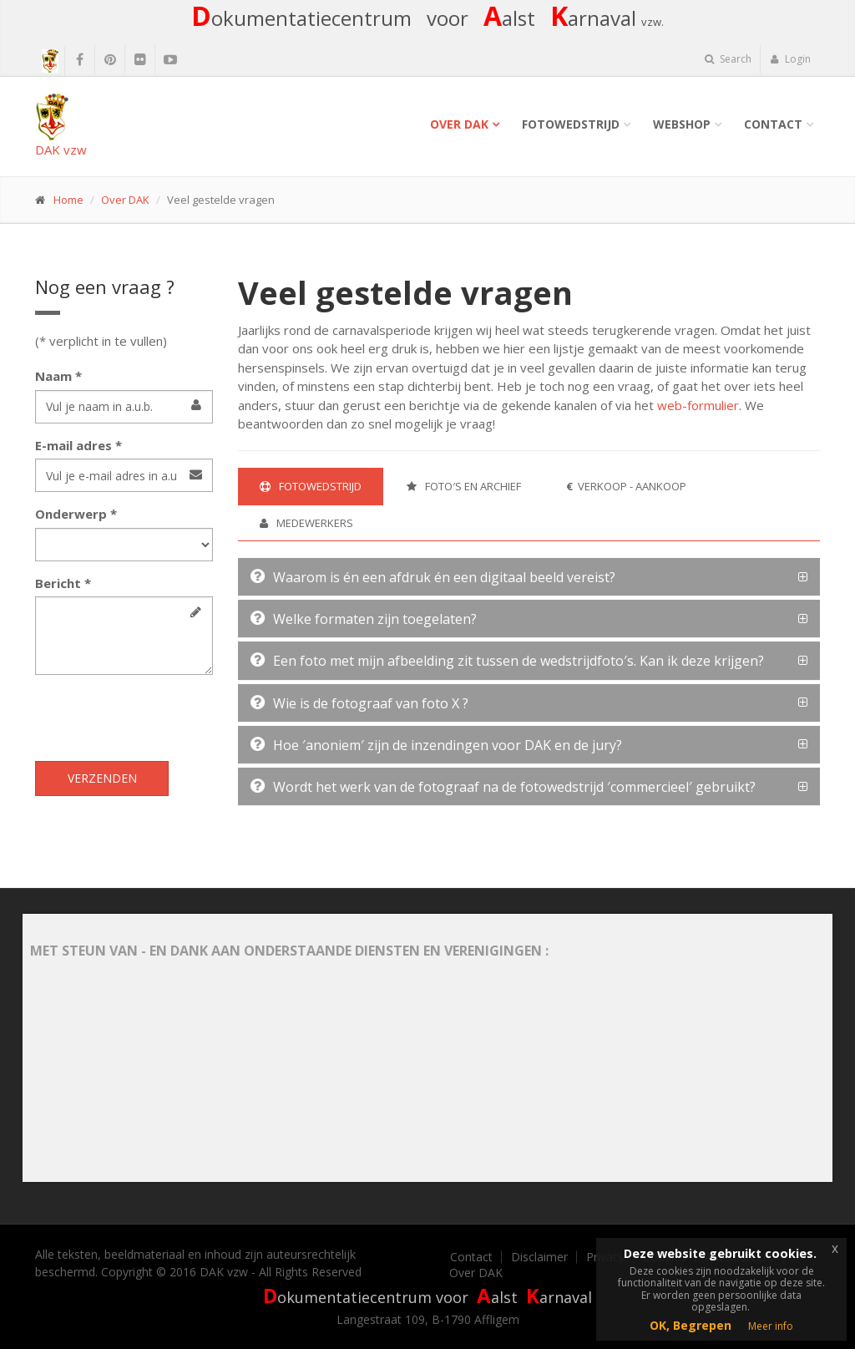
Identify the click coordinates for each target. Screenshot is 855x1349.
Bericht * (63, 583)
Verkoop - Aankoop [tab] (626, 486)
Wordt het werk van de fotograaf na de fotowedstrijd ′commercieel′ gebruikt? (503, 787)
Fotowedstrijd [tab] (311, 486)
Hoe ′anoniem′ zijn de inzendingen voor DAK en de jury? (436, 745)
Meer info (770, 1326)
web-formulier (698, 405)
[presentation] (162, 720)
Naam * (58, 376)
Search (728, 59)
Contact (773, 124)
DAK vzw (61, 126)
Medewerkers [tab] (306, 522)
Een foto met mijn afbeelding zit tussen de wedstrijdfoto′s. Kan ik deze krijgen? (507, 661)
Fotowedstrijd (571, 124)
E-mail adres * (78, 445)
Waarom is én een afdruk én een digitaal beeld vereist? (432, 577)
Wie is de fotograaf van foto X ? (359, 703)
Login (790, 59)
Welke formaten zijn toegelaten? (363, 619)
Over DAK (459, 124)
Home (68, 199)
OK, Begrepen (690, 1325)
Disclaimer (539, 1257)
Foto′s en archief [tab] (464, 486)
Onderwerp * (76, 513)
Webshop (682, 124)
